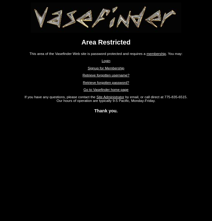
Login (106, 61)
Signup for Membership (106, 68)
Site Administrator (110, 97)
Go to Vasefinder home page (105, 89)
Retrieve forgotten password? (106, 82)
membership (156, 54)
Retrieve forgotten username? (105, 75)
